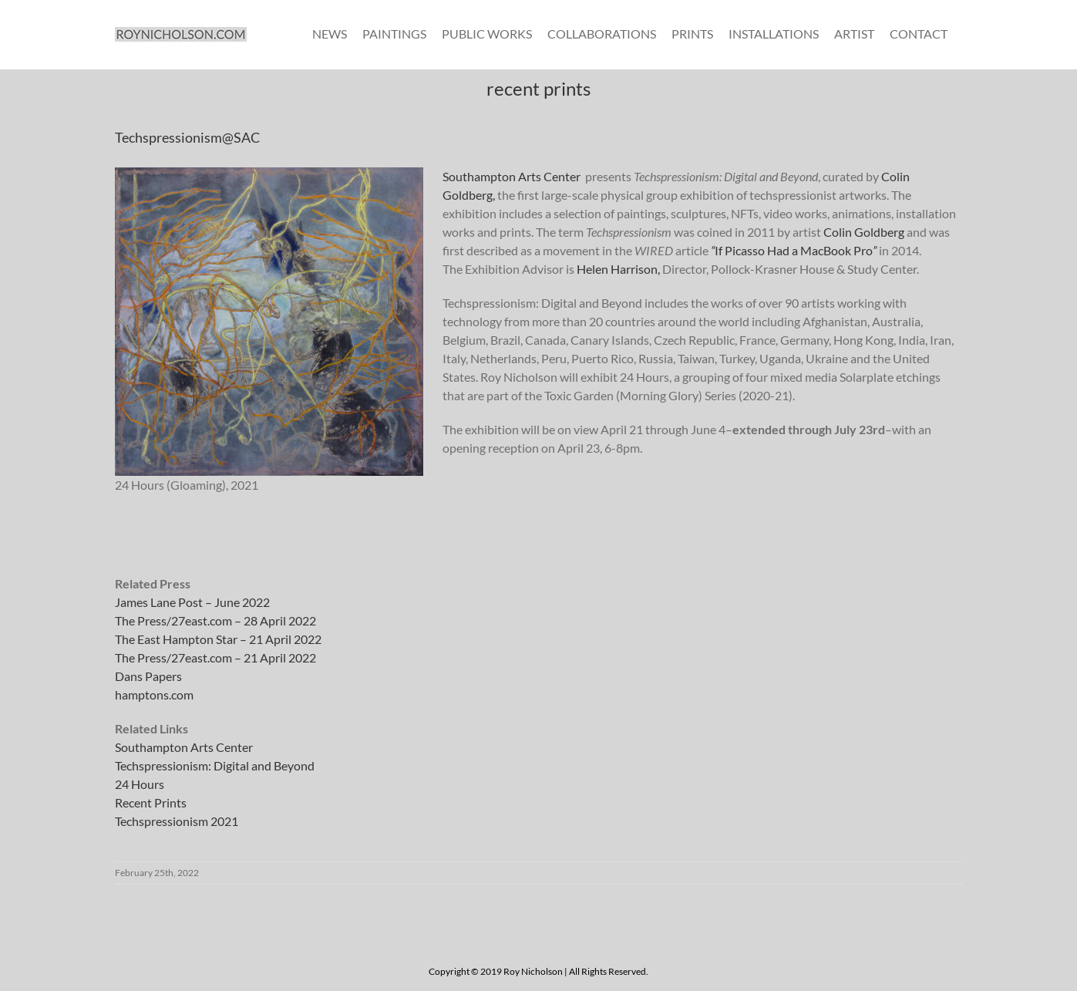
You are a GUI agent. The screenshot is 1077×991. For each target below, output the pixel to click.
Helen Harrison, (619, 268)
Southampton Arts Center (512, 176)
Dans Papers (148, 676)
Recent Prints (151, 802)
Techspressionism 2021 (176, 821)
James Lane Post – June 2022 (192, 602)
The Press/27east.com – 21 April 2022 (215, 657)
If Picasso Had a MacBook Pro (794, 250)
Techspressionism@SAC (187, 137)
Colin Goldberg (863, 231)
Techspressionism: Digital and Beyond (215, 765)
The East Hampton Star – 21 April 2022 (218, 639)
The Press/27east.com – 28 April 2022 (215, 620)
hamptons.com (154, 694)
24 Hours (139, 784)
